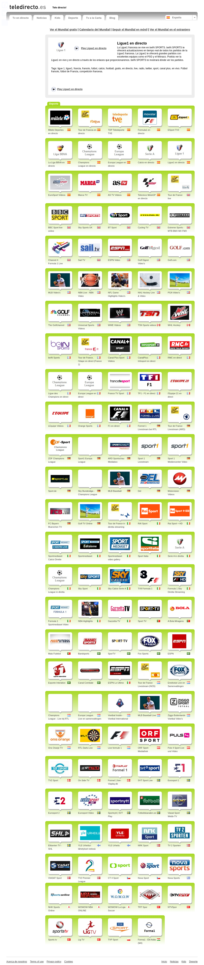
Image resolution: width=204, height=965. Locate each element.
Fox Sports (143, 653)
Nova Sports (174, 878)
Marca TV (82, 195)
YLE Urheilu (114, 845)
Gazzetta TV (114, 621)
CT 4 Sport (113, 878)
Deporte (73, 17)
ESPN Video (114, 260)
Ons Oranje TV (55, 748)
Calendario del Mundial (94, 29)
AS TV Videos (115, 195)
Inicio (164, 961)
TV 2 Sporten (174, 845)
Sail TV (81, 260)
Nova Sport (143, 878)
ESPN (171, 653)
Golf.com (172, 260)
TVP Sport (113, 939)
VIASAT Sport (55, 878)
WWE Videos (114, 325)
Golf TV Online (85, 523)
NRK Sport (143, 845)
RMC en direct (175, 357)
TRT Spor (142, 907)
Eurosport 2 (54, 813)
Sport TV (142, 621)
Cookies (68, 961)
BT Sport (112, 227)
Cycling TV (143, 227)
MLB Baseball (115, 491)
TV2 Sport (53, 780)
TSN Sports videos (147, 325)
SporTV (111, 653)
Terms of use (37, 961)
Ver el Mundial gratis (63, 29)
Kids (57, 17)
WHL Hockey (174, 325)
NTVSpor (172, 907)
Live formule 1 (115, 748)
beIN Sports (54, 357)
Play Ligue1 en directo (69, 89)
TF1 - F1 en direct (146, 393)
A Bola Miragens (176, 621)
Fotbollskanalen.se (147, 813)
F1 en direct (114, 426)
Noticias (42, 17)
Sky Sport (83, 588)
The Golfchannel (56, 325)
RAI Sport (142, 523)
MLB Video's (54, 292)
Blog (112, 17)
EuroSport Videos (56, 195)
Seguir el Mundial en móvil (129, 29)
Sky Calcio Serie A (117, 588)
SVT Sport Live (145, 780)
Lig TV (81, 939)
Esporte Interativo (56, 683)
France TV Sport (116, 393)
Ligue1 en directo (176, 162)
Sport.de (52, 491)
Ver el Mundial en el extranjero (170, 29)
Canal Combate (85, 683)
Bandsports (83, 653)
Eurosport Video (86, 813)
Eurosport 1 (173, 780)
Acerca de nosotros (16, 961)
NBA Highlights (85, 621)
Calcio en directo (146, 162)
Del (139, 491)
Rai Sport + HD (175, 523)
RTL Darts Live (85, 748)
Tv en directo (21, 17)
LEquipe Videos (56, 426)
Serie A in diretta (176, 556)
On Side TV (83, 780)
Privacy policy (54, 961)
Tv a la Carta (93, 17)
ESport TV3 (173, 130)
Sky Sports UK (85, 227)
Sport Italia (143, 556)
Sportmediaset (85, 556)
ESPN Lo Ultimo (116, 683)
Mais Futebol (54, 653)
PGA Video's (174, 292)
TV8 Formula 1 (145, 588)
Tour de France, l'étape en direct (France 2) (90, 361)
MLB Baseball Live (147, 715)
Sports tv (52, 939)
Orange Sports (85, 426)
